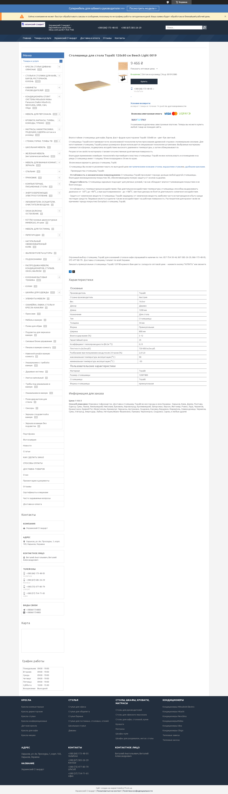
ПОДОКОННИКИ (33, 259)
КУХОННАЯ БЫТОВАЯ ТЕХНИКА (36, 278)
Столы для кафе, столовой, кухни (132, 719)
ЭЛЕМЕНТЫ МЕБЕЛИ (35, 298)
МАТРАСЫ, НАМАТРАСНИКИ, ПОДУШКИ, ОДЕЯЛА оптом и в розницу (40, 132)
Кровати (120, 724)
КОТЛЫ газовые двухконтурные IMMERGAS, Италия (41, 221)
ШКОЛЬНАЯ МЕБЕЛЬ (35, 147)
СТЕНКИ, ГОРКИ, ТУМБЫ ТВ (38, 141)
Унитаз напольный (34, 378)
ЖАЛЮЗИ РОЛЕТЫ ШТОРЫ (38, 253)
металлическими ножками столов (145, 167)
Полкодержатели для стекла (36, 400)
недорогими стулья (172, 167)
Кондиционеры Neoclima (175, 716)
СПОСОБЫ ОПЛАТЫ (33, 463)
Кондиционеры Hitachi (173, 711)
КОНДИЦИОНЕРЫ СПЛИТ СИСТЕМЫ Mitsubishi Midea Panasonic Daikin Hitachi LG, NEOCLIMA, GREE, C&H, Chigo (38, 102)
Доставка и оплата (90, 38)
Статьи (26, 451)
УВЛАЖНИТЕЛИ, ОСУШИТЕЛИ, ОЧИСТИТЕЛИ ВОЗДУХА (40, 203)
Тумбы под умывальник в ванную (37, 385)
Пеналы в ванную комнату (38, 347)
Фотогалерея (29, 440)
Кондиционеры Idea (172, 726)
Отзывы (107, 38)
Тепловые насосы (171, 740)
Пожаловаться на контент (109, 791)
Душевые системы (34, 371)
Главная (27, 38)
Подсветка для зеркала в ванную (37, 333)
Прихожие (30, 314)
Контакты (120, 38)
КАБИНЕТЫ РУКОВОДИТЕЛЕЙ (34, 88)
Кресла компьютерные (32, 707)
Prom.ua (128, 788)
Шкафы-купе (122, 733)
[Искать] (204, 27)
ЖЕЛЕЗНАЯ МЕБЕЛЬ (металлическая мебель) (37, 154)
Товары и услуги (42, 38)
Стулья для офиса (77, 707)
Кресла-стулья (28, 716)
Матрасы (120, 729)
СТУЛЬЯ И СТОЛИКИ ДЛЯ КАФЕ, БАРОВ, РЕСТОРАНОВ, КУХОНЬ (41, 78)
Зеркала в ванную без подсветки (36, 424)
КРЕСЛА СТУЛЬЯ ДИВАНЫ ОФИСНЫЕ (38, 68)
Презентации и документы (36, 481)
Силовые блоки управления (38, 341)
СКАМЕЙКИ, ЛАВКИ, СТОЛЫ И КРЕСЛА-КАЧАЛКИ (39, 306)
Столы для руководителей (129, 710)
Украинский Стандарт (65, 38)
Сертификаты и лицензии (35, 492)
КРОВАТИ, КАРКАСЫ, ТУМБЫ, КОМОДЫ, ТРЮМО (39, 121)
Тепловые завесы (171, 735)
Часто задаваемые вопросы (37, 498)
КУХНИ (28, 286)
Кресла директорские (32, 711)
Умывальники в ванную (36, 393)
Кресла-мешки (28, 735)
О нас (25, 475)
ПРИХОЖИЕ (31, 177)
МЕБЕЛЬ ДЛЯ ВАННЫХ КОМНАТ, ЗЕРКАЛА (41, 163)
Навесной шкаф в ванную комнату (37, 354)
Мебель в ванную (33, 320)
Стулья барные (75, 716)
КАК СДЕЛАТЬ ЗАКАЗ (33, 457)
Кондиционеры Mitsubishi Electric (178, 707)
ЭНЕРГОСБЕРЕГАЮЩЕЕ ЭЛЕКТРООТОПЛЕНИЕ (36, 194)
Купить (144, 81)
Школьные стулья (77, 726)
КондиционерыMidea (173, 721)
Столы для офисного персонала (131, 715)
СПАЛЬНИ (30, 171)
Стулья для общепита (79, 711)
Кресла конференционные (34, 721)
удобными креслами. (195, 167)
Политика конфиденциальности (138, 791)
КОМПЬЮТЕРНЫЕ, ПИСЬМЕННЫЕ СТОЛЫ (36, 185)
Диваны (72, 730)
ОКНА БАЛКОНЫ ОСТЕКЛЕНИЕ (33, 212)
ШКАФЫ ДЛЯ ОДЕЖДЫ (37, 292)
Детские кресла (29, 726)
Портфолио (29, 434)
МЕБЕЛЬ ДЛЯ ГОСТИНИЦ (37, 229)
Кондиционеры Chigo (173, 730)
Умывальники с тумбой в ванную (37, 363)
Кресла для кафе (29, 730)
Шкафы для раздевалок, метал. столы (135, 738)
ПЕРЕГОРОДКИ (32, 235)
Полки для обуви (33, 326)
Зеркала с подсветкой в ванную (37, 415)
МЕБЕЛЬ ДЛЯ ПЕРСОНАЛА (38, 114)
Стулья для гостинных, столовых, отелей (88, 721)
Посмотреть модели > (143, 8)
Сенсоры (29, 408)
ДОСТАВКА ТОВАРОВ (34, 469)
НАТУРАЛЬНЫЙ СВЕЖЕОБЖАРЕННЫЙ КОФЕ (35, 244)
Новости (27, 445)
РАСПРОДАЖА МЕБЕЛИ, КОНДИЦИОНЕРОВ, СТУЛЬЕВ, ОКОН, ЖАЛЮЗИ (39, 268)
